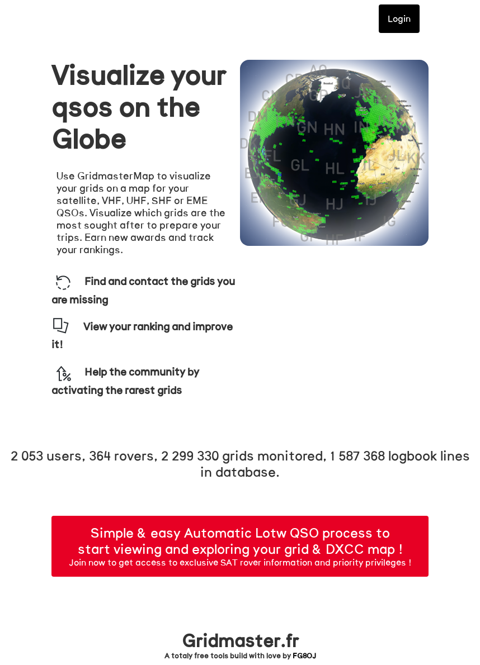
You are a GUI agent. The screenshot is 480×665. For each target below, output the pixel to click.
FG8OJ (304, 656)
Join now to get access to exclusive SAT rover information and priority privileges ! (240, 548)
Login (399, 18)
